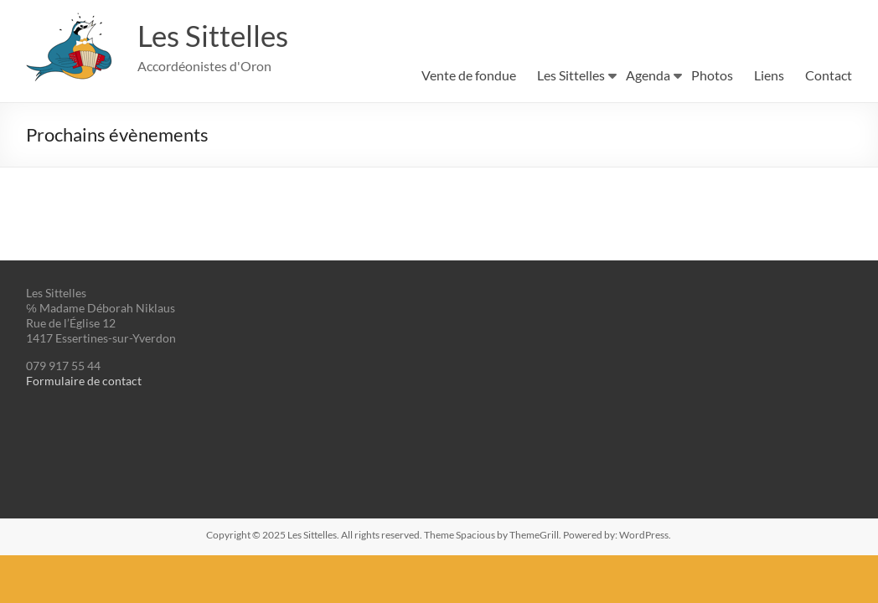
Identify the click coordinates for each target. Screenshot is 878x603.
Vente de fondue (468, 75)
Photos (712, 75)
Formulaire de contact (84, 381)
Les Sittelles (215, 36)
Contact (828, 75)
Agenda (648, 75)
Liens (769, 75)
